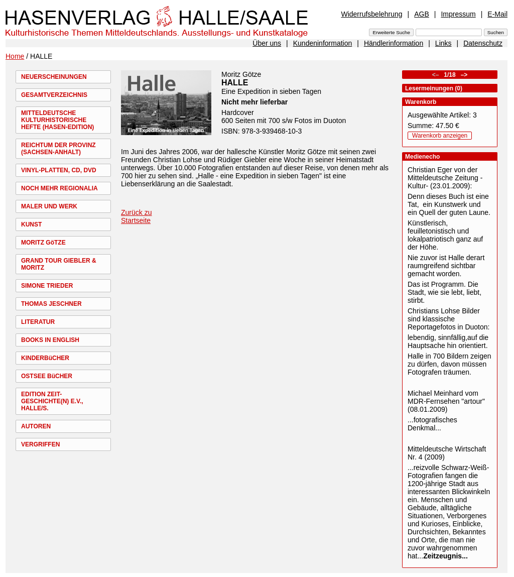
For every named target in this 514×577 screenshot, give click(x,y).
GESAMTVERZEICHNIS (54, 94)
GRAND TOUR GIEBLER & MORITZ (58, 264)
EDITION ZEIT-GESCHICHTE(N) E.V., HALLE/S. (52, 401)
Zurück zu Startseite (136, 216)
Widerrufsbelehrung (371, 14)
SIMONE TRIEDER (47, 285)
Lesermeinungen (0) (433, 88)
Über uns (266, 43)
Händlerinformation (393, 43)
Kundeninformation (322, 43)
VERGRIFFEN (40, 444)
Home (15, 56)
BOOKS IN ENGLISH (50, 339)
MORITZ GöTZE (43, 242)
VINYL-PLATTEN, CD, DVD (58, 170)
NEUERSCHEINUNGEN (54, 76)
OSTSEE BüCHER (46, 376)
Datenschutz (482, 43)
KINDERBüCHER (45, 358)
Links (443, 43)
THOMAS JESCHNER (51, 303)
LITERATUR (38, 321)
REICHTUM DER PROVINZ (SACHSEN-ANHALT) (58, 149)
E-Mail (497, 14)
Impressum (458, 14)
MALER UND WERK (49, 206)
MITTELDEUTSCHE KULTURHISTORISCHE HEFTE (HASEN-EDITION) (57, 120)
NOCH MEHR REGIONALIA (59, 188)
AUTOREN (36, 426)
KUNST (31, 224)
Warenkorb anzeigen (439, 135)
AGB (421, 14)
